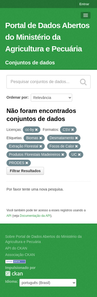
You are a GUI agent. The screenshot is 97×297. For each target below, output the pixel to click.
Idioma (11, 281)
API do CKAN (16, 248)
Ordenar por (16, 97)
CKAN (14, 273)
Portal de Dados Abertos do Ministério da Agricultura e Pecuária (47, 37)
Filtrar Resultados (25, 171)
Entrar (84, 4)
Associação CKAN (20, 255)
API (8, 216)
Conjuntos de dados (30, 62)
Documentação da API (35, 216)
